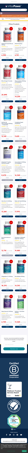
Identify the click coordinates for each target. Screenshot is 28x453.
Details (7, 57)
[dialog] (14, 448)
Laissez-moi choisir (11, 451)
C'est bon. (24, 451)
